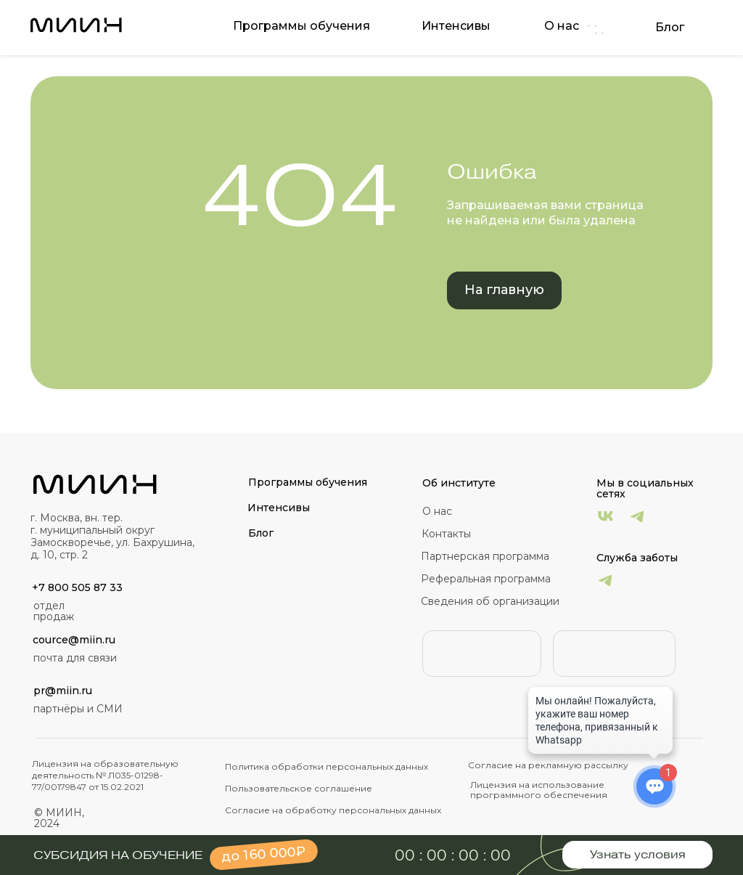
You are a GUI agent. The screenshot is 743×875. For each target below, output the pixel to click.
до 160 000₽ (263, 854)
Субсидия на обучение (117, 855)
